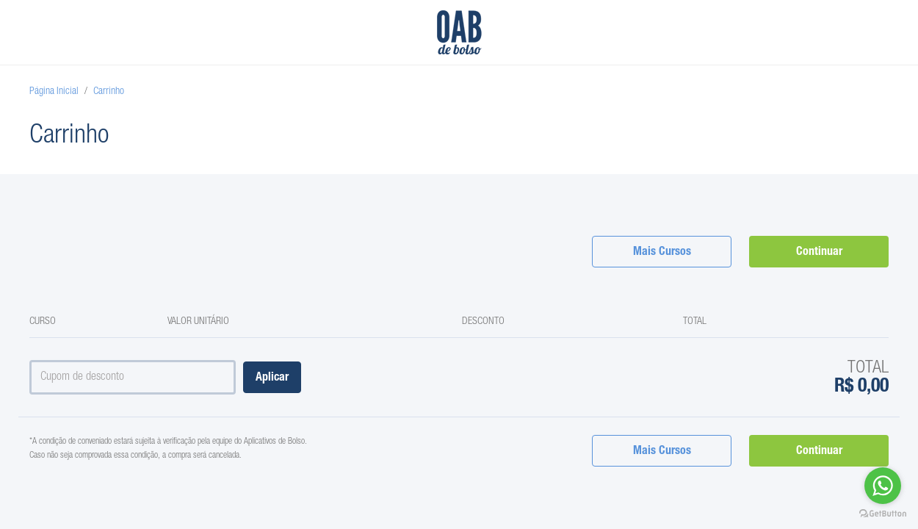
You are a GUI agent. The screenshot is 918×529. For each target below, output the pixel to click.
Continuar (819, 253)
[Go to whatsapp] (882, 485)
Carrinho (108, 92)
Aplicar (272, 378)
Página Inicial (54, 92)
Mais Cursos (662, 253)
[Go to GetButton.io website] (882, 514)
